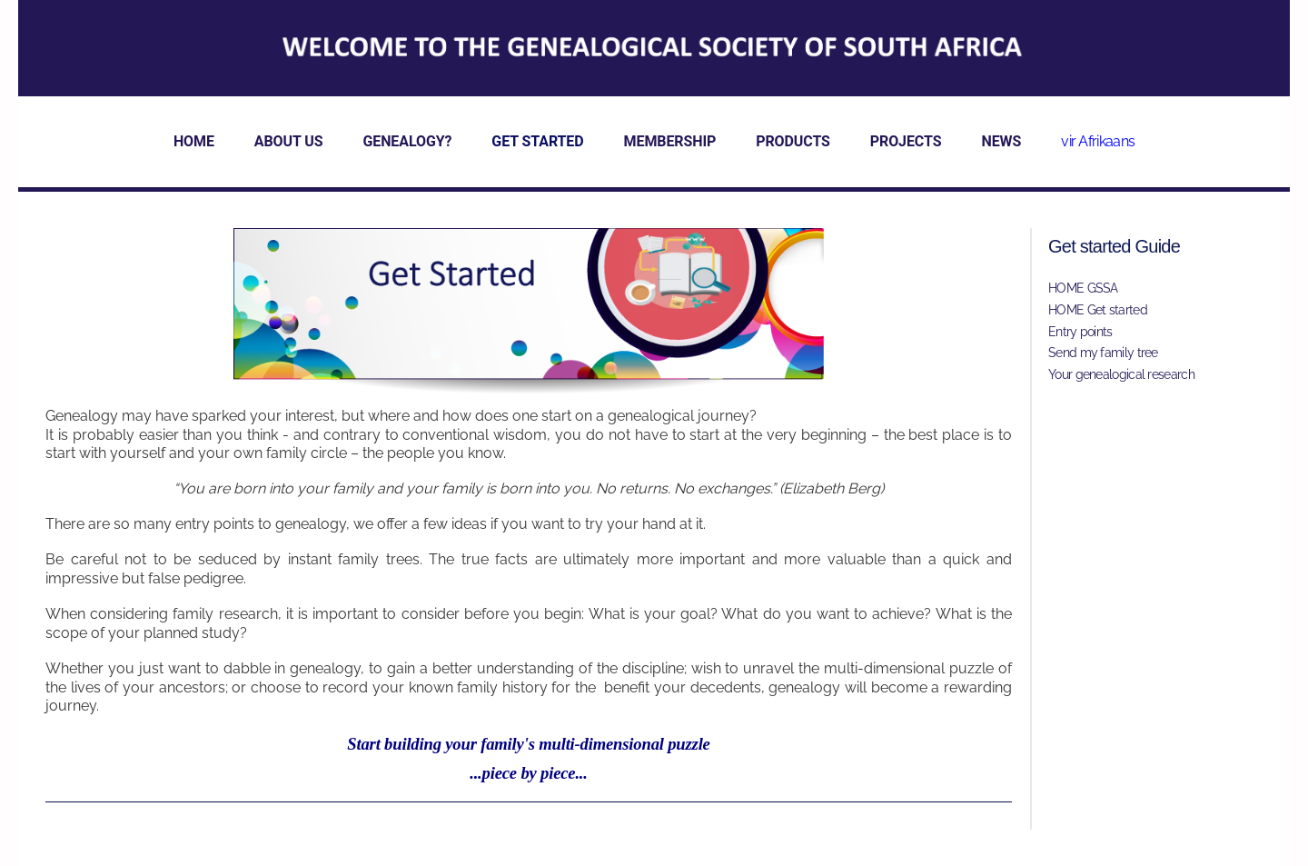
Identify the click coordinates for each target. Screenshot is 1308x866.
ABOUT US (288, 141)
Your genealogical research (1121, 374)
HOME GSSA (1083, 288)
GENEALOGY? (406, 141)
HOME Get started (1097, 310)
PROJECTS (906, 141)
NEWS (1001, 141)
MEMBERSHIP (670, 141)
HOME (193, 141)
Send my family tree (1103, 352)
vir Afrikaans (1098, 141)
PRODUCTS (793, 141)
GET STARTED (537, 141)
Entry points (1080, 331)
